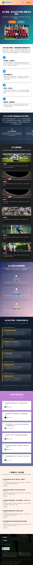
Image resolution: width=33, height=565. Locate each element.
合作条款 (15, 561)
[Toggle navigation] (23, 2)
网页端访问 (20, 22)
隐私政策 (11, 561)
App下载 (3, 561)
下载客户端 (12, 22)
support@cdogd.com (7, 544)
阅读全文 (5, 485)
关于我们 (7, 561)
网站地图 (19, 561)
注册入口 (28, 2)
